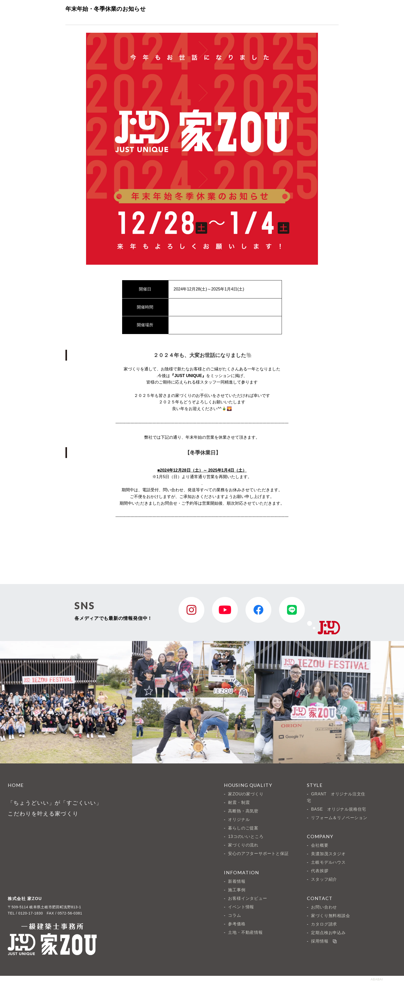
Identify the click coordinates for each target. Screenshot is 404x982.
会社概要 (319, 845)
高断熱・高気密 (243, 811)
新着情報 (236, 881)
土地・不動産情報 (245, 932)
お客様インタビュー (247, 898)
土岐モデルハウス (328, 862)
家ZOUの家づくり (245, 794)
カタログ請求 (324, 924)
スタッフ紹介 (324, 879)
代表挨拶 (319, 871)
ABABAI (377, 979)
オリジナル (239, 819)
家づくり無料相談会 (330, 915)
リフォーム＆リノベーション (339, 817)
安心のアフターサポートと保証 (258, 853)
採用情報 (323, 940)
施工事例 (236, 890)
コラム (234, 915)
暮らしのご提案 (243, 828)
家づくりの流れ (243, 845)
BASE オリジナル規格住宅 (338, 809)
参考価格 (236, 924)
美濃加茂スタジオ (328, 854)
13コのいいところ (245, 836)
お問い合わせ (324, 907)
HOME (16, 785)
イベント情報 (241, 907)
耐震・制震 (239, 802)
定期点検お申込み (328, 932)
